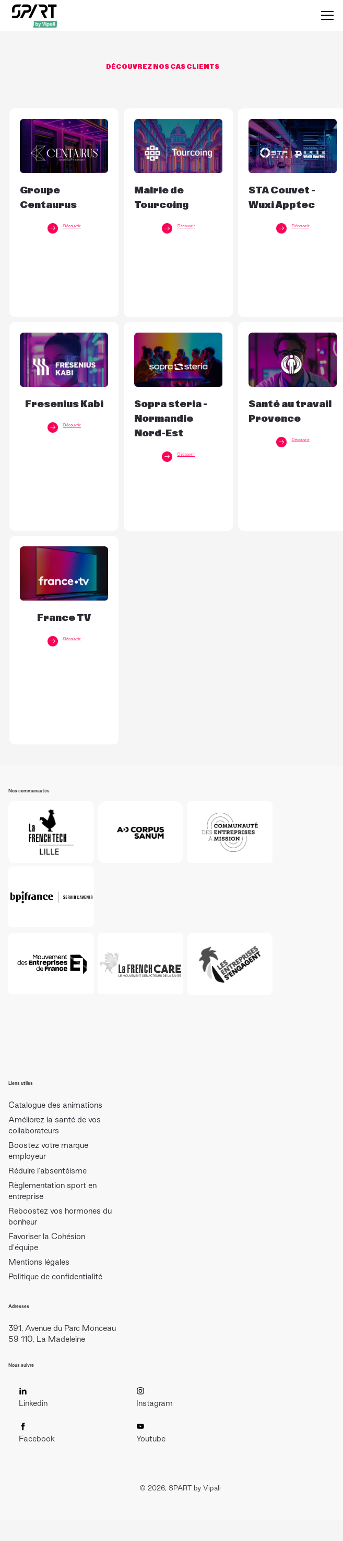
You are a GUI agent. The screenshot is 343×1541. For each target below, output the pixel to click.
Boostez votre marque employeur (48, 1150)
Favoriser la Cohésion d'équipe (46, 1242)
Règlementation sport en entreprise (52, 1191)
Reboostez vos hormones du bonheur (60, 1216)
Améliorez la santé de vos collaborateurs (54, 1125)
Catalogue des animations (55, 1104)
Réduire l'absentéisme (47, 1170)
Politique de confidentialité (55, 1276)
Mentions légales (38, 1261)
